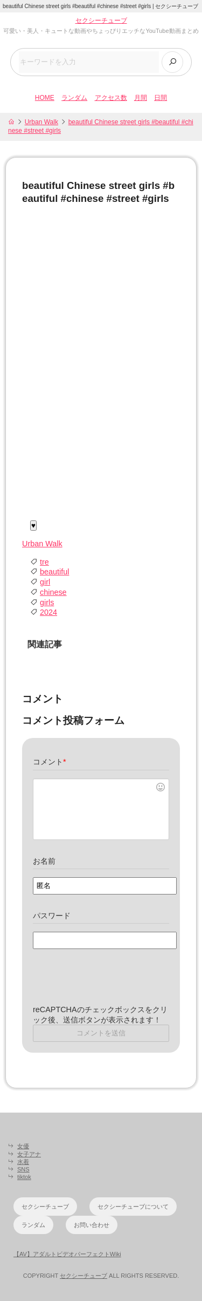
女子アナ (29, 1154)
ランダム (74, 97)
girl (45, 582)
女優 (23, 1146)
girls (47, 602)
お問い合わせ (91, 1225)
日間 (160, 97)
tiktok (24, 1177)
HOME (44, 97)
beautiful (54, 571)
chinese (53, 592)
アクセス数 (111, 97)
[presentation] (115, 984)
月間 (140, 97)
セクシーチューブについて (133, 1206)
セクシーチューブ (101, 20)
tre (44, 562)
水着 (23, 1161)
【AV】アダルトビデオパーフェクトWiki (67, 1254)
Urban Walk (41, 122)
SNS (23, 1169)
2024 (48, 612)
